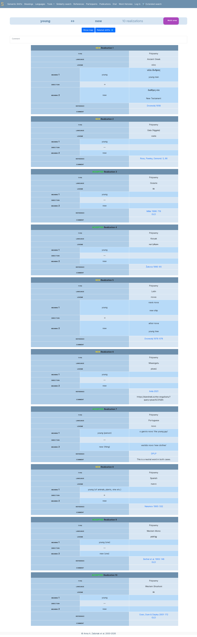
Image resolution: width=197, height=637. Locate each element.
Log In (137, 4)
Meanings (28, 4)
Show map (88, 30)
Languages (40, 4)
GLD (154, 214)
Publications (105, 4)
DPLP (153, 453)
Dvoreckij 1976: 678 (153, 338)
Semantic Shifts (14, 4)
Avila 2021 (153, 391)
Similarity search (63, 4)
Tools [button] (50, 4)
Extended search (152, 4)
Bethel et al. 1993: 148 (153, 559)
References (78, 4)
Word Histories (126, 4)
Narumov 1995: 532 (154, 506)
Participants (91, 4)
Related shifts (105, 30)
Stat (115, 4)
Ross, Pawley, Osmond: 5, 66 (153, 158)
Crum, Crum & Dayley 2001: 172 (153, 614)
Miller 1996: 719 (153, 211)
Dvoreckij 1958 (154, 105)
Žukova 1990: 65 (154, 266)
